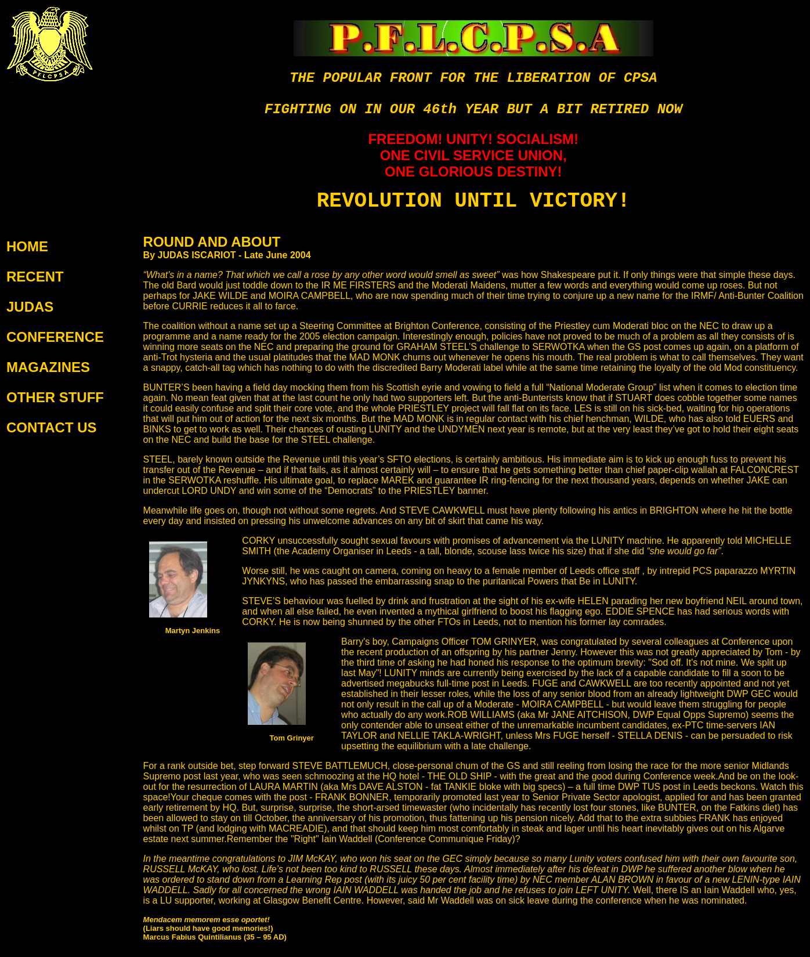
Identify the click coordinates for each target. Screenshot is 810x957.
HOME (27, 246)
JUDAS (29, 307)
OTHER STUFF (55, 397)
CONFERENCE (55, 337)
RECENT (35, 276)
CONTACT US (51, 427)
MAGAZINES (48, 367)
